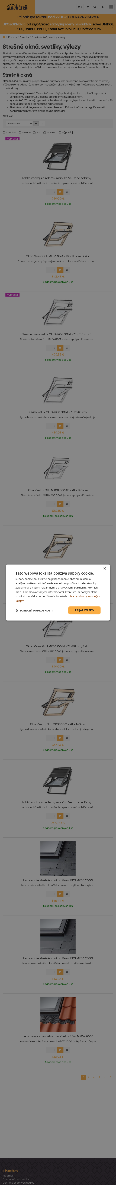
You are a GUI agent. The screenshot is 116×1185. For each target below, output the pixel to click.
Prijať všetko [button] (84, 610)
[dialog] (58, 593)
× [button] (104, 568)
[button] (34, 610)
